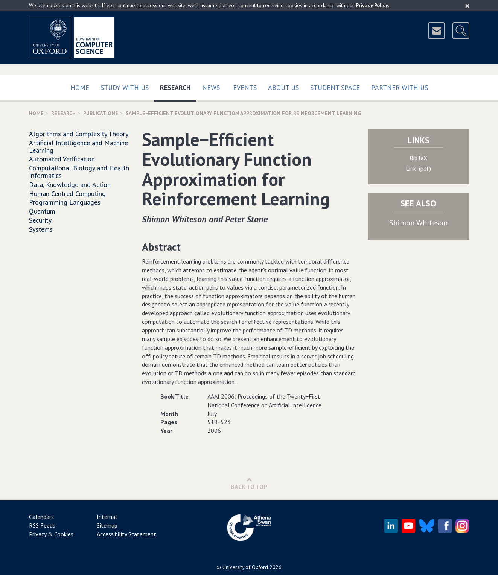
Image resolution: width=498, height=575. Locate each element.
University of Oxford (245, 567)
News (211, 87)
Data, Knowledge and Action (70, 184)
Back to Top (249, 483)
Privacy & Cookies (51, 534)
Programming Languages (65, 202)
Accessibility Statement (126, 534)
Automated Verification (62, 159)
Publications (100, 113)
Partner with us (399, 87)
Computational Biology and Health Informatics (79, 172)
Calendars (41, 516)
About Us (283, 87)
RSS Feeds (42, 525)
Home (79, 87)
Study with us (125, 87)
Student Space (335, 87)
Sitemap (107, 525)
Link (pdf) (418, 168)
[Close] (467, 5)
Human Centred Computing (67, 193)
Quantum (42, 211)
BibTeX (418, 158)
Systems (41, 229)
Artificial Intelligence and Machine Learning (78, 146)
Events (245, 87)
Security (40, 220)
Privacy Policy (372, 5)
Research (178, 86)
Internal (107, 516)
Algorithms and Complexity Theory (78, 133)
